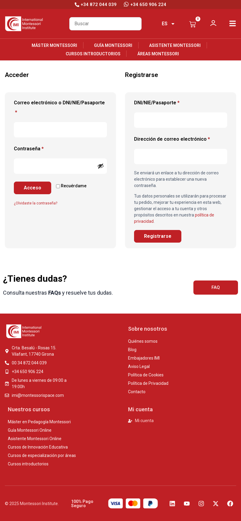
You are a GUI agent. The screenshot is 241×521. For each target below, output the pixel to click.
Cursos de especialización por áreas (42, 455)
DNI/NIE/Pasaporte (157, 103)
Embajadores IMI (144, 358)
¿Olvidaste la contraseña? (35, 203)
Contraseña (41, 148)
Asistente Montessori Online (34, 438)
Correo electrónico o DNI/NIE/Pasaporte (59, 106)
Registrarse (157, 236)
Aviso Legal (139, 366)
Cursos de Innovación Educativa (38, 447)
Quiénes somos (143, 341)
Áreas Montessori (158, 53)
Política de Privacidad (148, 383)
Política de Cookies (146, 374)
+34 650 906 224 (148, 4)
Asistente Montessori (175, 45)
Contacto (137, 391)
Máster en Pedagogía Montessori (39, 421)
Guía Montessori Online (30, 430)
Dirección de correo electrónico (180, 138)
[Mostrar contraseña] (100, 166)
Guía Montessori (113, 45)
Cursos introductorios (93, 53)
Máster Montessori (54, 45)
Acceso (32, 188)
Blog (132, 349)
